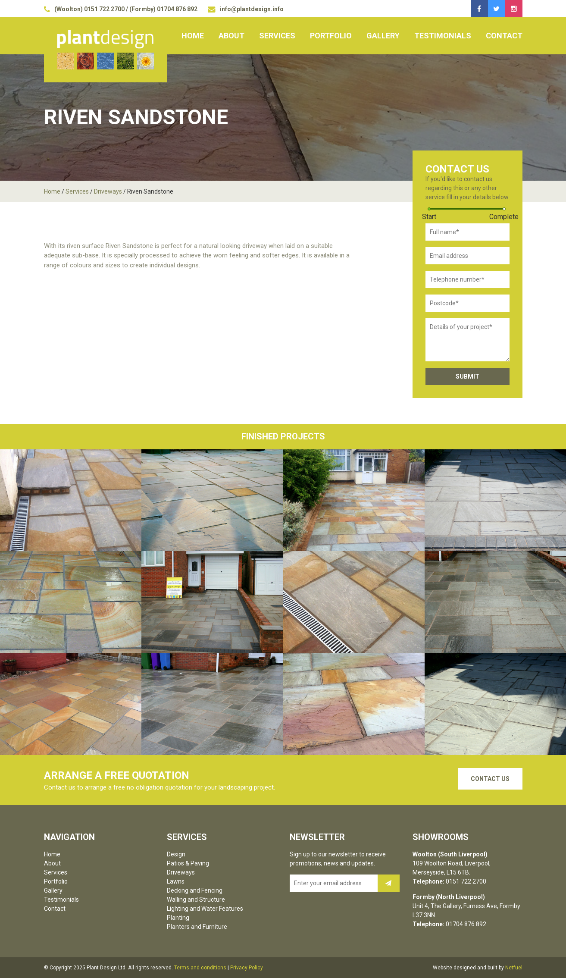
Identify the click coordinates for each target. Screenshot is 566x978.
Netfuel (513, 968)
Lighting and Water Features (205, 908)
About (231, 35)
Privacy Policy (246, 968)
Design (176, 854)
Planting (178, 917)
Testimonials (442, 35)
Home (192, 35)
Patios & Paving (188, 863)
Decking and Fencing (194, 890)
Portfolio (331, 35)
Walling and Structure (196, 899)
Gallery (383, 35)
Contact (504, 35)
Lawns (175, 881)
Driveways (108, 191)
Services (277, 35)
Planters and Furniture (197, 926)
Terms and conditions (200, 968)
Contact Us (490, 778)
